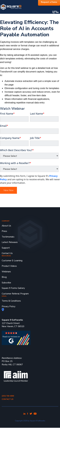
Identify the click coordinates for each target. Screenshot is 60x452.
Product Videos (9, 266)
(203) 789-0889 (8, 396)
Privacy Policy (8, 306)
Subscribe (6, 282)
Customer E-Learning (12, 260)
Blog (4, 277)
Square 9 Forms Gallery (13, 288)
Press (4, 231)
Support (6, 247)
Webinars (6, 271)
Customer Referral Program (15, 293)
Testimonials (8, 236)
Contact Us (7, 253)
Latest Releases (10, 242)
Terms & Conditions (11, 300)
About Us (6, 225)
